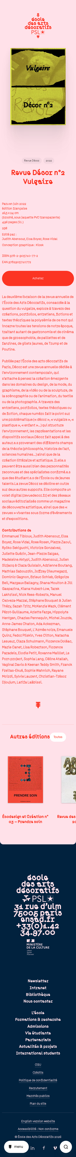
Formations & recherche (38, 1019)
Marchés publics (38, 1096)
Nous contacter (38, 1001)
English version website (38, 1121)
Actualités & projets (38, 1046)
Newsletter (38, 981)
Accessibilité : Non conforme (38, 1129)
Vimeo (55, 1148)
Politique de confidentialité (38, 1080)
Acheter (38, 278)
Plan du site (38, 1103)
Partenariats (38, 1040)
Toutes (58, 737)
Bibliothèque (38, 995)
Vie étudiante (38, 1033)
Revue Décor (31, 160)
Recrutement (38, 1088)
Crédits (38, 1072)
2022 (49, 160)
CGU (38, 1064)
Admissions (38, 1026)
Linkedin (32, 1148)
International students (38, 1053)
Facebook (43, 1148)
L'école (38, 1013)
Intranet (38, 988)
